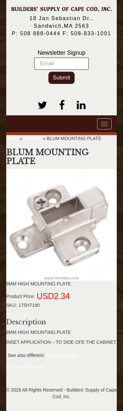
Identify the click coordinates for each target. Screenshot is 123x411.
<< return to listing (24, 366)
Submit (61, 77)
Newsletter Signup (61, 59)
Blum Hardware (62, 355)
